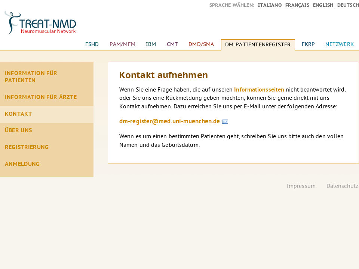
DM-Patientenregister (258, 44)
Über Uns (18, 130)
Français (297, 5)
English (323, 5)
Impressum (301, 187)
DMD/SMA (201, 44)
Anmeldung (22, 164)
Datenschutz (342, 187)
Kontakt (18, 114)
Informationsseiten (259, 90)
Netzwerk (339, 44)
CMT (172, 44)
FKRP (308, 44)
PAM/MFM (122, 44)
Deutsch (348, 5)
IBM (151, 44)
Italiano (270, 5)
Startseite (46, 26)
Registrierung (27, 147)
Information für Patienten (31, 77)
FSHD (92, 44)
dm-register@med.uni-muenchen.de (169, 122)
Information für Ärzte (41, 97)
